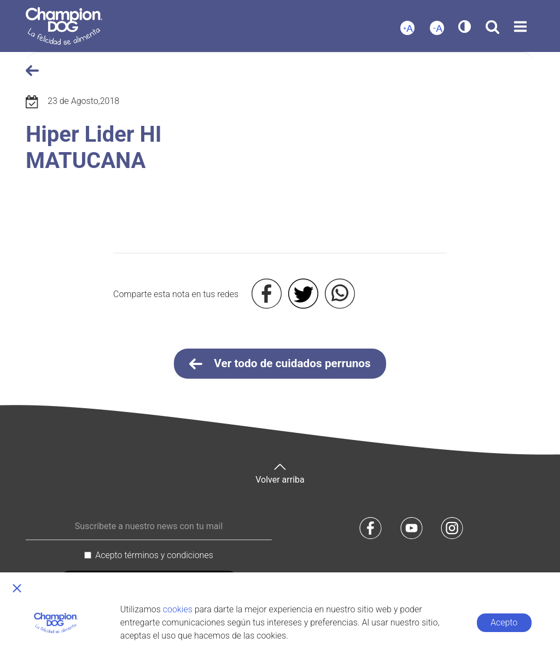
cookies (177, 609)
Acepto (504, 622)
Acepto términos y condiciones (154, 555)
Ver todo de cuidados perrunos (280, 364)
